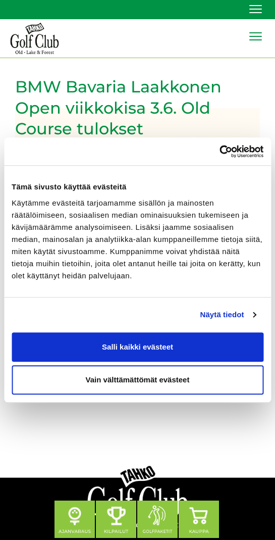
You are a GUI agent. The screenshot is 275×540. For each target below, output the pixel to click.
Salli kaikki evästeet (137, 346)
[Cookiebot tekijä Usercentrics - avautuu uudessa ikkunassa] (219, 151)
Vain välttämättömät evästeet (138, 379)
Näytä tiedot (222, 314)
